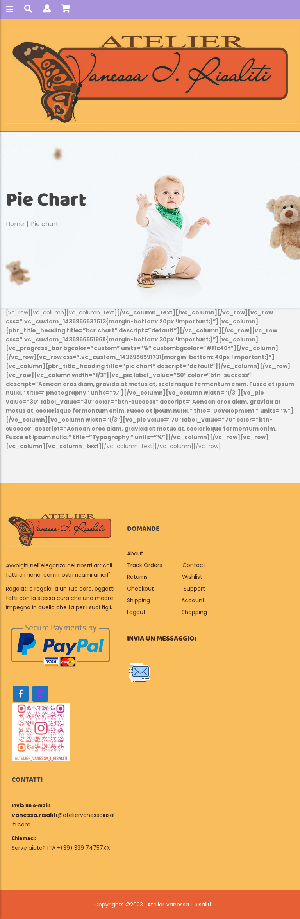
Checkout (140, 588)
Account (193, 600)
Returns (137, 577)
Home (15, 223)
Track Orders (144, 565)
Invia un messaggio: (161, 638)
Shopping (194, 612)
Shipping (138, 600)
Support (194, 588)
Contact (193, 565)
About (136, 553)
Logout (136, 612)
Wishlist (192, 577)
